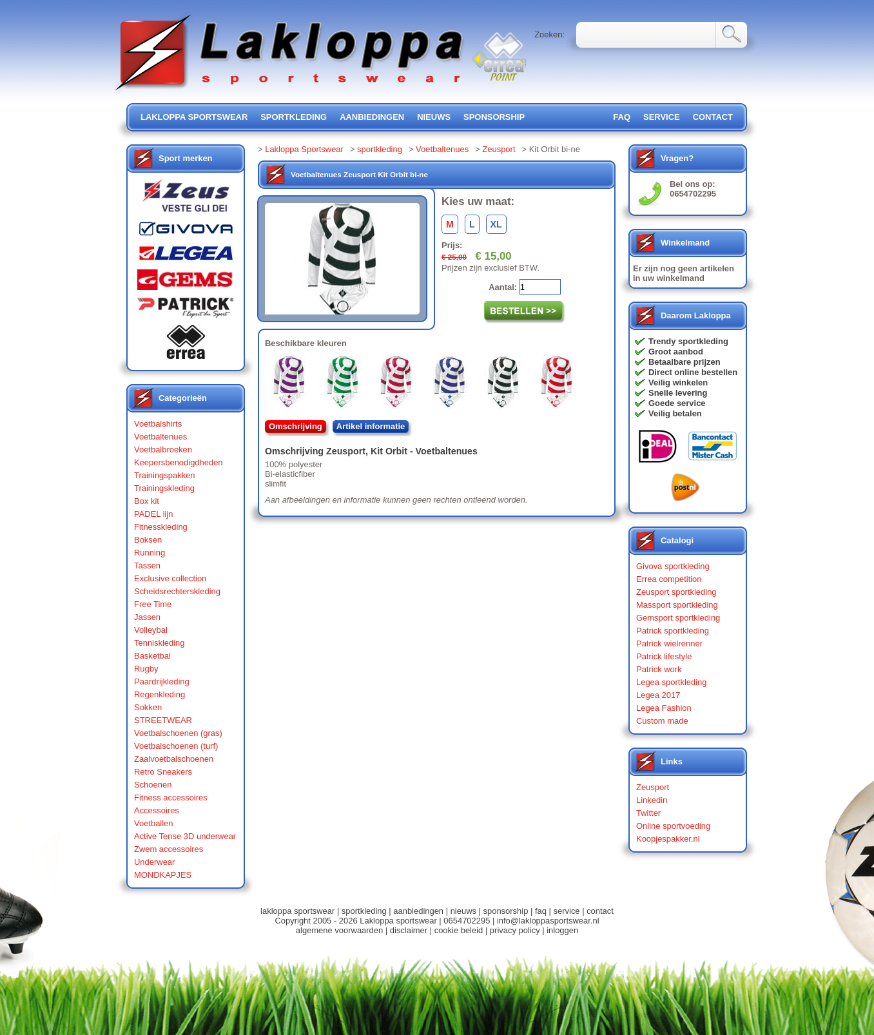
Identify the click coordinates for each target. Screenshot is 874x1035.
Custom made (662, 721)
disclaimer (408, 930)
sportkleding (293, 117)
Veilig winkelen (678, 382)
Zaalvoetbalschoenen (173, 759)
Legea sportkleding (671, 682)
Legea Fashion (664, 708)
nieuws (434, 117)
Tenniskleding (159, 643)
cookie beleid (458, 930)
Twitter (648, 813)
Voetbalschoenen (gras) (178, 733)
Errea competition (669, 579)
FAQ (621, 117)
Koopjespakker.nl (668, 839)
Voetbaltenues (160, 436)
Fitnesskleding (161, 527)
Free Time (152, 604)
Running (149, 552)
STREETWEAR (163, 720)
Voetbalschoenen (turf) (176, 746)
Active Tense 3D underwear (185, 836)
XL (496, 224)
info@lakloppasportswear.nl (548, 920)
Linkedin (651, 800)
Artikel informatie (370, 426)
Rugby (146, 668)
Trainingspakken (164, 475)
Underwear (154, 862)
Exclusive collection (170, 578)
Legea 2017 (658, 695)
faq (541, 911)
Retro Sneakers (163, 772)
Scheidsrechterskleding (177, 591)
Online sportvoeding (673, 826)
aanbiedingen (372, 117)
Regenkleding (159, 694)
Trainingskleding (164, 488)
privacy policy (515, 930)
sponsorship (494, 117)
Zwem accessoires (168, 849)
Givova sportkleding (673, 566)
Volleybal (151, 630)
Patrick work (659, 669)
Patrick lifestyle (664, 656)
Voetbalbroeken (163, 449)
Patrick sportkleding (672, 630)
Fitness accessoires (171, 797)
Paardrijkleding (161, 681)
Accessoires (156, 810)
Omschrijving (295, 426)
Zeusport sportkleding (676, 592)
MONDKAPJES (162, 875)
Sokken (148, 707)
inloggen (562, 930)
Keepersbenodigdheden (178, 462)
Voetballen (153, 823)
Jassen (147, 617)
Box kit (146, 501)
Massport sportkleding (677, 605)
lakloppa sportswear (194, 117)
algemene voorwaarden (339, 930)
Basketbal (152, 656)
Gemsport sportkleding (678, 618)
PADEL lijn (153, 514)
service (661, 117)
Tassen (147, 565)
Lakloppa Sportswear (304, 149)
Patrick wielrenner (669, 643)
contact (713, 117)
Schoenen (152, 784)
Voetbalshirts (158, 424)
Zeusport (498, 149)
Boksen (148, 540)
